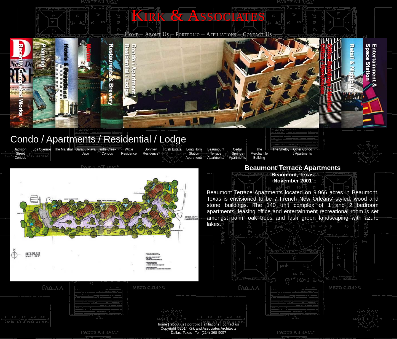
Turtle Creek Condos (107, 151)
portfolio (193, 324)
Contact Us (257, 34)
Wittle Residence (129, 151)
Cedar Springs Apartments (237, 153)
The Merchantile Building (259, 153)
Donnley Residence (151, 151)
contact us (231, 324)
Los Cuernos (42, 149)
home (162, 324)
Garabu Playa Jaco (85, 151)
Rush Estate (172, 149)
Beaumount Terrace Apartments (215, 153)
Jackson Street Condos (20, 153)
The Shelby (281, 149)
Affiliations (221, 34)
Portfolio (187, 34)
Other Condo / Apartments (302, 151)
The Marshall (63, 149)
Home (132, 34)
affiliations (211, 324)
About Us (157, 34)
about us (177, 324)
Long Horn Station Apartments (194, 153)
